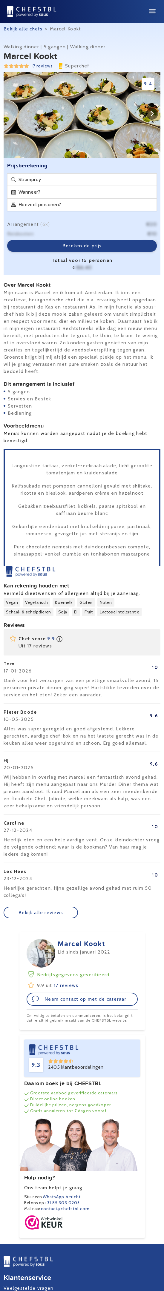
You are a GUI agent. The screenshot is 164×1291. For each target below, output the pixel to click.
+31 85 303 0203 (62, 1202)
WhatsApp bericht (62, 1196)
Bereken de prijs (82, 246)
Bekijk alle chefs (23, 29)
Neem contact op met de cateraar (79, 999)
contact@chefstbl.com (65, 1208)
